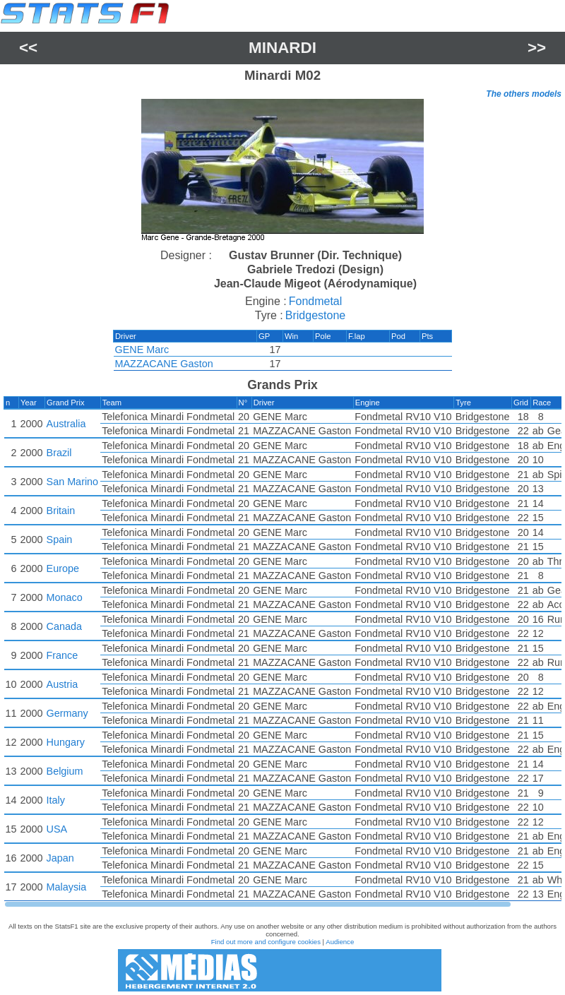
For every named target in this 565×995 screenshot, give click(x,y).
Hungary (66, 742)
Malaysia (67, 887)
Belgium (65, 771)
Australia (66, 423)
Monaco (65, 597)
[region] (282, 172)
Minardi (282, 47)
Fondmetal (316, 301)
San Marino (73, 481)
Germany (67, 713)
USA (57, 829)
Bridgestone (315, 315)
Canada (64, 626)
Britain (61, 510)
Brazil (59, 452)
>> (537, 47)
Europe (63, 568)
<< (28, 47)
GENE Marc (147, 349)
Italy (56, 800)
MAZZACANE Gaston (169, 363)
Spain (60, 539)
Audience (340, 942)
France (62, 655)
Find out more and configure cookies (266, 942)
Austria (62, 684)
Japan (60, 858)
